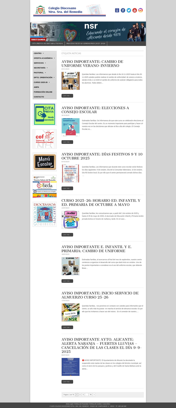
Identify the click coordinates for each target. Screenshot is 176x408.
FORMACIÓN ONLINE (43, 92)
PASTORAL (40, 72)
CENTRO (39, 53)
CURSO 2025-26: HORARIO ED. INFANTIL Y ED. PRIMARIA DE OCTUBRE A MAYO (101, 202)
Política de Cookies (95, 404)
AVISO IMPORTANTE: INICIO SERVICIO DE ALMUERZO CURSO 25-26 (100, 295)
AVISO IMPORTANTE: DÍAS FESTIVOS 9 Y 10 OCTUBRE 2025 (102, 156)
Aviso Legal (69, 404)
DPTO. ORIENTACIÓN (44, 77)
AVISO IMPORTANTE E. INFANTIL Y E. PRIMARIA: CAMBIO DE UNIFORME (97, 249)
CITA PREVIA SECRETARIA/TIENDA (47, 44)
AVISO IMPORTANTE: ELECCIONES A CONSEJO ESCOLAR (95, 110)
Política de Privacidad (81, 404)
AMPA (36, 87)
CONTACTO (39, 97)
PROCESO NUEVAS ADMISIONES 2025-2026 (86, 44)
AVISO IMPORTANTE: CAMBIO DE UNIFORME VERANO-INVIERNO (92, 63)
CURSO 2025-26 (42, 82)
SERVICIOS (40, 63)
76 (90, 395)
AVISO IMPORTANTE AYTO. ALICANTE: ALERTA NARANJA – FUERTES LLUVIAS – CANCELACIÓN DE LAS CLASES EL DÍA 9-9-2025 (102, 345)
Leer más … (67, 96)
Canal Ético (106, 404)
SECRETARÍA (41, 67)
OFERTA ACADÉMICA (44, 58)
